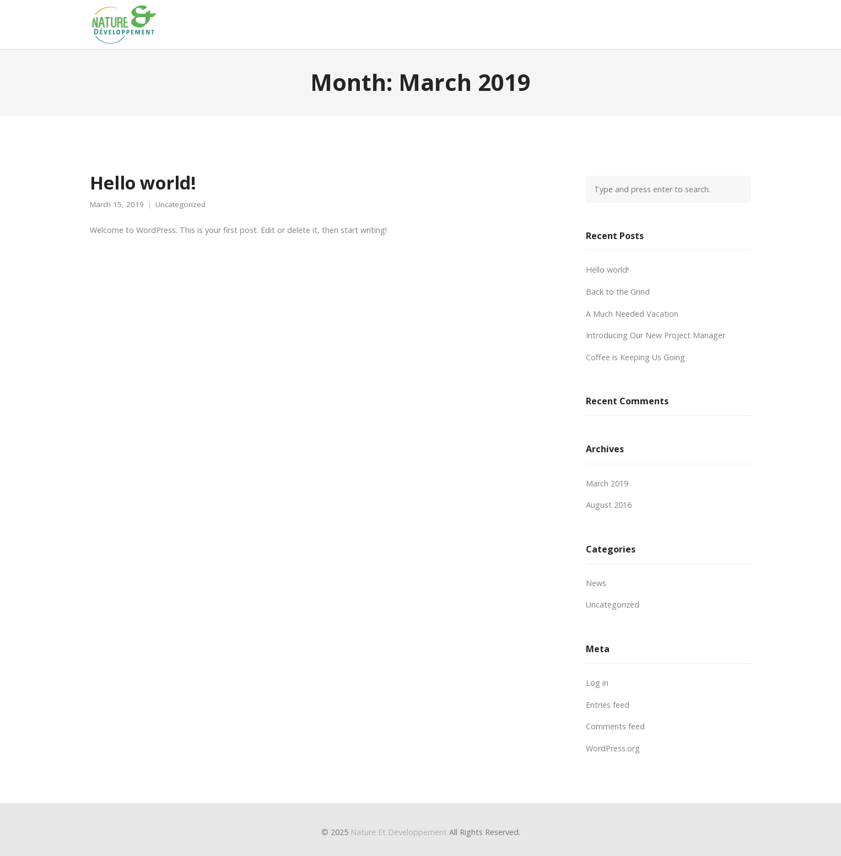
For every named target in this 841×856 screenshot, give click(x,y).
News (596, 583)
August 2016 (609, 505)
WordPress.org (613, 748)
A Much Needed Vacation (632, 313)
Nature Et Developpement (399, 832)
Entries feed (607, 705)
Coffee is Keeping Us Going (635, 357)
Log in (597, 683)
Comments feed (615, 726)
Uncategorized (180, 204)
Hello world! (143, 182)
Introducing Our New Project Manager (655, 335)
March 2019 (607, 483)
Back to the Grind (618, 291)
